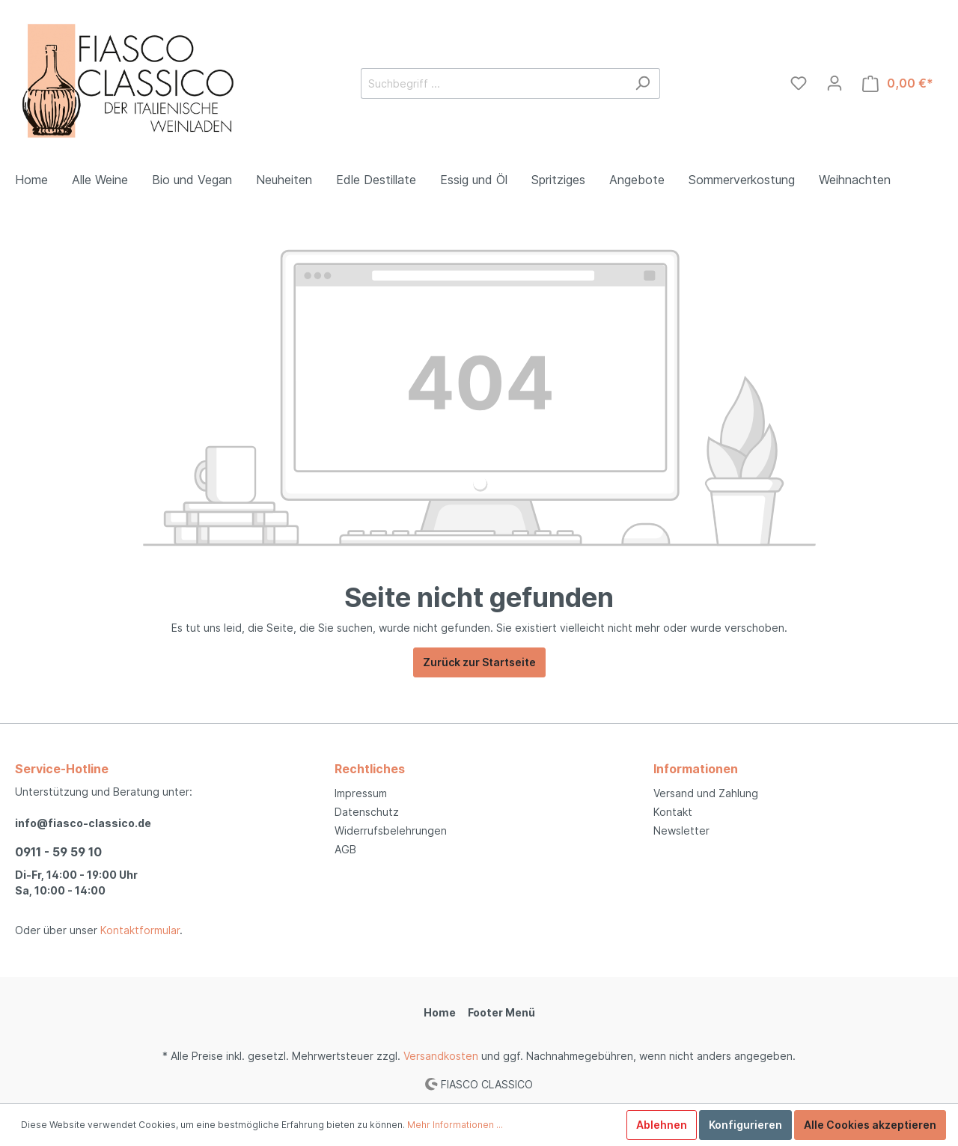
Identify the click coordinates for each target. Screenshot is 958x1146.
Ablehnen (661, 1124)
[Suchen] (642, 83)
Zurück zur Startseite (479, 662)
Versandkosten (440, 1055)
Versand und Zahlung (705, 793)
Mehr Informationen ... (455, 1124)
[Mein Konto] (834, 83)
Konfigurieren (745, 1124)
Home (440, 1012)
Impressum (361, 793)
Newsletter (681, 830)
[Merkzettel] (799, 83)
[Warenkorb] (897, 83)
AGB (345, 849)
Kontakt (672, 811)
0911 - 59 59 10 (58, 851)
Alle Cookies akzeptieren (870, 1124)
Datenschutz (367, 811)
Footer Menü (501, 1012)
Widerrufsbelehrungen (391, 830)
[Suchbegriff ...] (493, 83)
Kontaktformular (140, 930)
